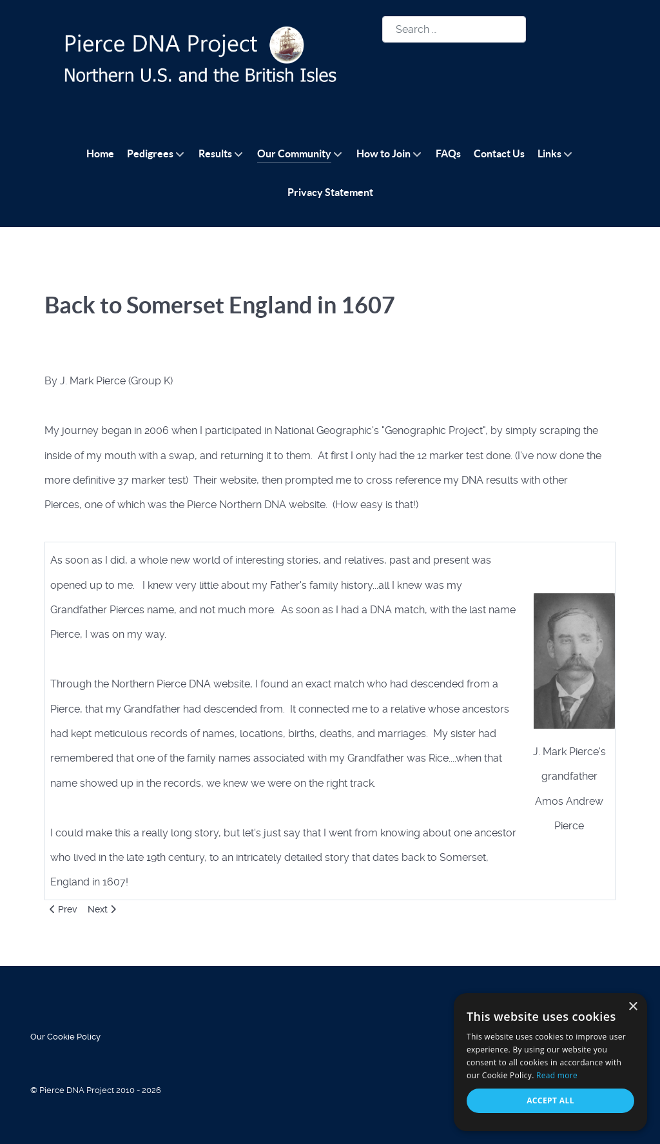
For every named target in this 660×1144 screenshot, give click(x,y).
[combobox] (454, 29)
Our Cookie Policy (65, 1036)
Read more (557, 1075)
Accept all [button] (550, 1100)
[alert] (550, 1062)
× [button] (632, 1007)
